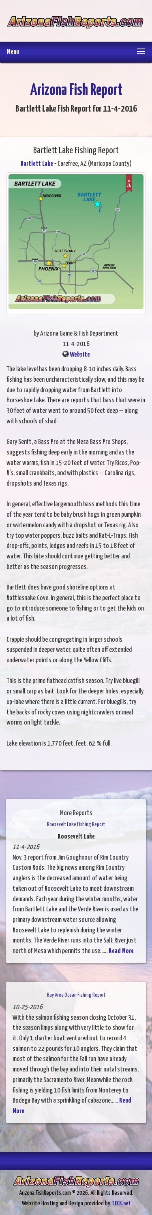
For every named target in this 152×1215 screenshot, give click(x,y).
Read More (121, 951)
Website (80, 354)
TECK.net (121, 1203)
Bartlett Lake (37, 164)
